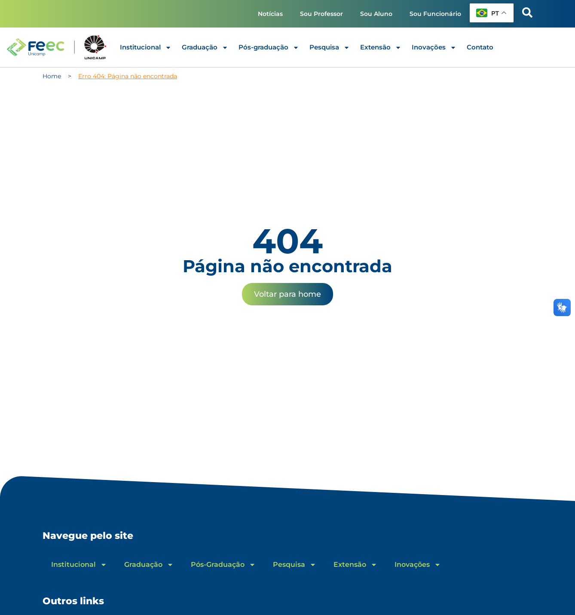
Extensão (380, 47)
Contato (480, 47)
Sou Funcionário (435, 14)
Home (52, 76)
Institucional (145, 47)
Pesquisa (329, 47)
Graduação (205, 47)
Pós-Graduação (223, 564)
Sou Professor (321, 14)
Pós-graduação (269, 47)
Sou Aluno (376, 14)
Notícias (270, 14)
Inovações (434, 47)
